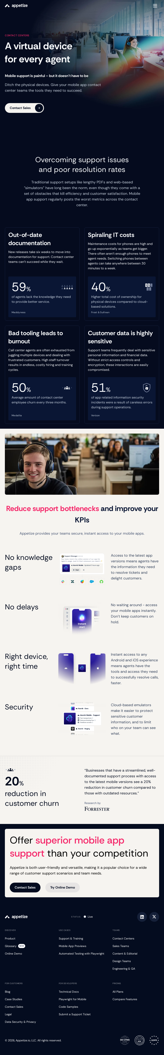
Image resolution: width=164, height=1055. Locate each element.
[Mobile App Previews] (82, 946)
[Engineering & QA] (136, 968)
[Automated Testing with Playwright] (82, 953)
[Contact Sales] (28, 1007)
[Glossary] (28, 946)
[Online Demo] (28, 953)
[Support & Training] (82, 938)
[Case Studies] (28, 999)
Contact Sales (26, 108)
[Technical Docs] (82, 992)
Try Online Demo (62, 887)
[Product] (28, 938)
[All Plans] (136, 992)
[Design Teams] (136, 961)
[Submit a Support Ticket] (82, 1014)
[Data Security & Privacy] (28, 1022)
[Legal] (28, 1014)
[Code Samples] (82, 1007)
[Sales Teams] (136, 946)
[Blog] (28, 992)
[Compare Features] (136, 999)
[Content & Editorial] (136, 953)
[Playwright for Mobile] (82, 999)
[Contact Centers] (136, 938)
